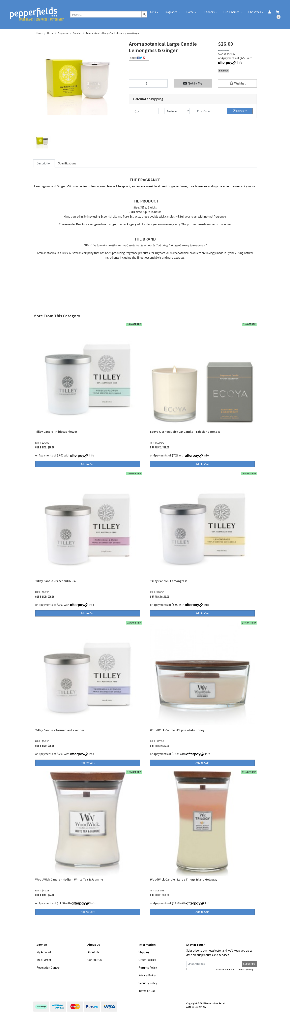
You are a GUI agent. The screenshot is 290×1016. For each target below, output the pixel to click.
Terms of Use (147, 991)
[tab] (44, 163)
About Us (93, 952)
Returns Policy (148, 968)
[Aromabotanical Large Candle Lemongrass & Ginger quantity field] (148, 83)
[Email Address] (214, 964)
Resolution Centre (48, 968)
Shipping (144, 952)
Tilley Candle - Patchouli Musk (55, 581)
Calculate (240, 111)
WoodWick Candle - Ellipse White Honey (177, 730)
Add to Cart (87, 464)
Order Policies (147, 960)
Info (239, 62)
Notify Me (192, 83)
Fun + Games (231, 12)
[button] (237, 83)
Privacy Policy (147, 975)
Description (44, 163)
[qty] (145, 111)
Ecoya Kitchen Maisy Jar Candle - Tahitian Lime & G (185, 432)
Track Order (43, 960)
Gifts (153, 12)
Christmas (254, 12)
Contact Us (94, 960)
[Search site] (144, 14)
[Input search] (106, 14)
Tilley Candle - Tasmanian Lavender (59, 730)
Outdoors (209, 12)
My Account (43, 952)
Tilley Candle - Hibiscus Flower (56, 432)
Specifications (67, 163)
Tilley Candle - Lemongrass (168, 581)
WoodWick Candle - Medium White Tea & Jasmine (69, 879)
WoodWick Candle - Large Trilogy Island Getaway (183, 879)
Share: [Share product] (138, 57)
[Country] (177, 111)
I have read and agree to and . (220, 969)
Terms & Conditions (224, 969)
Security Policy (148, 983)
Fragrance (171, 12)
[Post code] (208, 111)
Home (190, 12)
